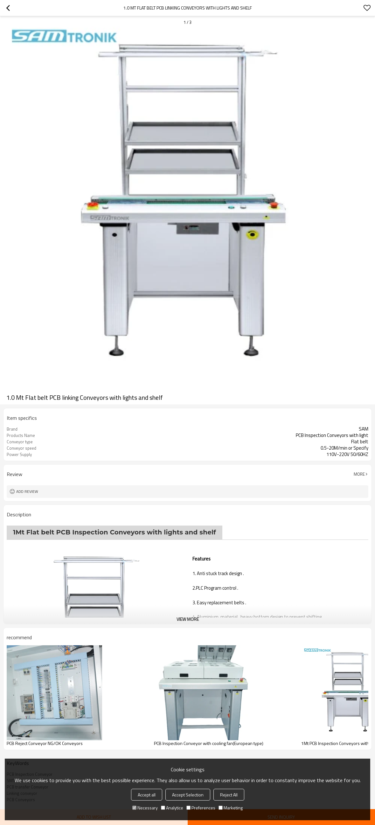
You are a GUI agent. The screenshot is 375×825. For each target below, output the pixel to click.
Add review (27, 491)
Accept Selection (188, 794)
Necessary (145, 807)
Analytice (172, 807)
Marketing (231, 807)
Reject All (229, 794)
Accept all (147, 794)
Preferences (200, 807)
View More (188, 619)
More (359, 474)
